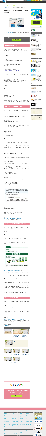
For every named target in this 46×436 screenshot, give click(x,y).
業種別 (32, 5)
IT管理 (6, 426)
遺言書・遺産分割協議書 (22, 424)
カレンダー (6, 433)
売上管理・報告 (29, 416)
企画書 (13, 413)
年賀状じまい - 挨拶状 (14, 433)
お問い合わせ (36, 0)
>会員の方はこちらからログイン (16, 41)
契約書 (6, 413)
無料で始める (17, 39)
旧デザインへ (44, 0)
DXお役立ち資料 (34, 29)
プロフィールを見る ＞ (7, 325)
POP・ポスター (29, 430)
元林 (37, 118)
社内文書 (21, 413)
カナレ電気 (38, 117)
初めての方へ (25, 0)
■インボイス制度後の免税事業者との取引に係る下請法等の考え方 (13, 218)
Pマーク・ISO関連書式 (15, 416)
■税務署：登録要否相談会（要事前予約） (9, 307)
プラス (32, 119)
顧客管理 (6, 418)
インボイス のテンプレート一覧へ (20, 341)
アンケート (28, 418)
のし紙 (13, 430)
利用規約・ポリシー (29, 421)
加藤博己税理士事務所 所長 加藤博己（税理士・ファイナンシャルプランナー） (15, 319)
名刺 (5, 430)
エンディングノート (29, 424)
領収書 (6, 416)
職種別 (36, 5)
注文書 (13, 415)
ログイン (29, 0)
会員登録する (36, 21)
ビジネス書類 (20, 5)
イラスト (21, 432)
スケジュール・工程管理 (15, 421)
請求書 (28, 415)
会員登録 (33, 0)
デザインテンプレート (27, 5)
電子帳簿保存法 (7, 421)
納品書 (20, 415)
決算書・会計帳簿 (14, 418)
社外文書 (28, 413)
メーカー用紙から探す (42, 5)
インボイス (21, 421)
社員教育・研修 (21, 418)
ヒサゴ (37, 110)
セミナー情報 (15, 5)
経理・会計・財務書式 (7, 424)
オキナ (32, 117)
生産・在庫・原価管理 (22, 416)
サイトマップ (40, 0)
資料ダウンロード (9, 5)
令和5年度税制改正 (10, 32)
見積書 (6, 415)
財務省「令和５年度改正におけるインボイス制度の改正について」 (12, 270)
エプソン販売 (33, 110)
